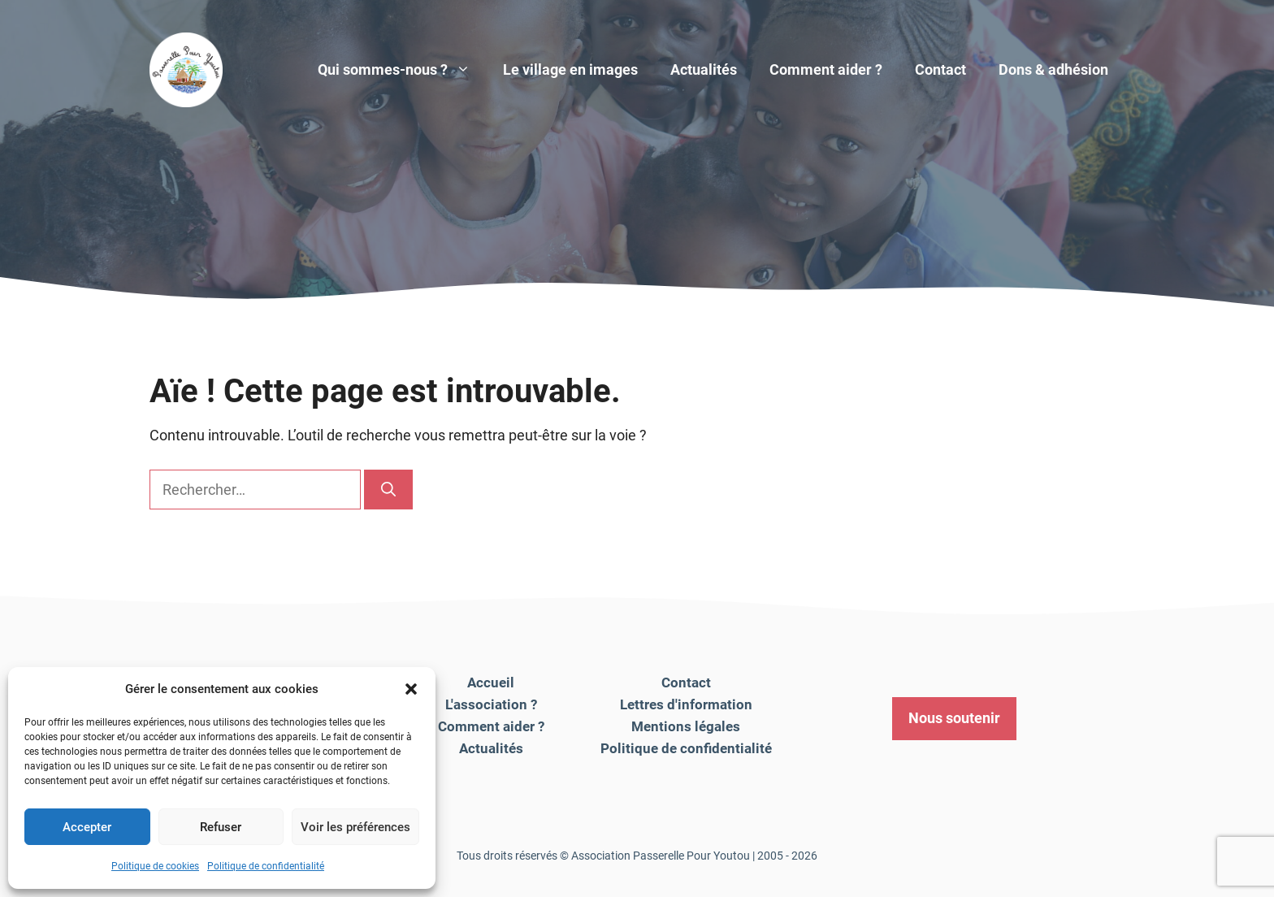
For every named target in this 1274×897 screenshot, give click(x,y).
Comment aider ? (825, 69)
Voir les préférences (355, 827)
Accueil (490, 682)
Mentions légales (685, 726)
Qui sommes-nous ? (402, 70)
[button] (411, 689)
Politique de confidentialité (265, 866)
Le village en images (570, 69)
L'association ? (491, 704)
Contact (940, 69)
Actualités (703, 69)
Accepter (87, 827)
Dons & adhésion (1053, 69)
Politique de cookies (155, 866)
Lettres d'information (686, 704)
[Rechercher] (388, 489)
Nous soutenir (954, 717)
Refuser (220, 827)
